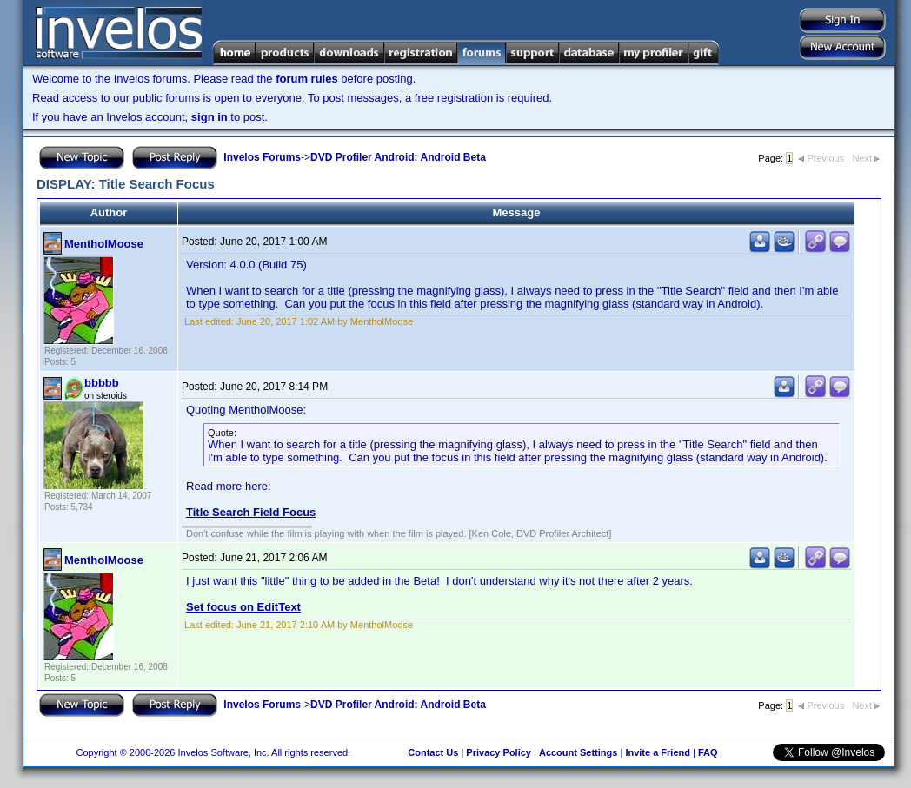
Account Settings (578, 752)
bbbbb (101, 382)
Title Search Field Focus (251, 512)
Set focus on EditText (243, 606)
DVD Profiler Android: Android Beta (398, 157)
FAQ (708, 752)
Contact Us (433, 752)
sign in (209, 116)
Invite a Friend (657, 752)
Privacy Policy (498, 752)
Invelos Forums (262, 157)
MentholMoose (103, 243)
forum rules (307, 78)
